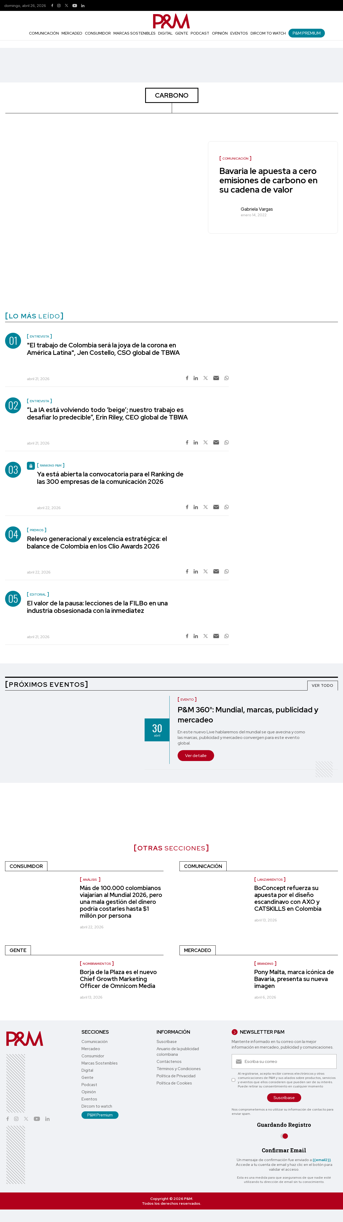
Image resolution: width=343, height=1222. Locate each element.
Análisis (90, 880)
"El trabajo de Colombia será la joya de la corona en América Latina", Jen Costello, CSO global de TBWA (103, 349)
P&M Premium (307, 33)
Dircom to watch (268, 33)
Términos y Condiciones (179, 1068)
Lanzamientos (270, 880)
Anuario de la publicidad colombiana (178, 1051)
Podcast (200, 33)
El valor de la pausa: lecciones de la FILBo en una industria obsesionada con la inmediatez (97, 607)
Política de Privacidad (176, 1076)
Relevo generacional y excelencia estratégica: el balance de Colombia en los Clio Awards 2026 (97, 542)
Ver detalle (196, 755)
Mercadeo (72, 33)
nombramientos (97, 964)
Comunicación (44, 33)
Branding (265, 964)
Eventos (239, 33)
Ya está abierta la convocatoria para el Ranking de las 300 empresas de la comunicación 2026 (110, 478)
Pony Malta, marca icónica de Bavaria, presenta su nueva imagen (294, 979)
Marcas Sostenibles (134, 33)
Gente (181, 33)
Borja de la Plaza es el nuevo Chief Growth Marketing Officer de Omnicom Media (118, 979)
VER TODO (322, 685)
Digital (165, 33)
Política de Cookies (174, 1083)
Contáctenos (169, 1061)
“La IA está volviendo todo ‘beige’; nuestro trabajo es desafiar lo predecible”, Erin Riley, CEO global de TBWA (107, 413)
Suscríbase (167, 1041)
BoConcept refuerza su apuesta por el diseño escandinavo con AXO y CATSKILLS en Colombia (287, 898)
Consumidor (98, 33)
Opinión (220, 33)
